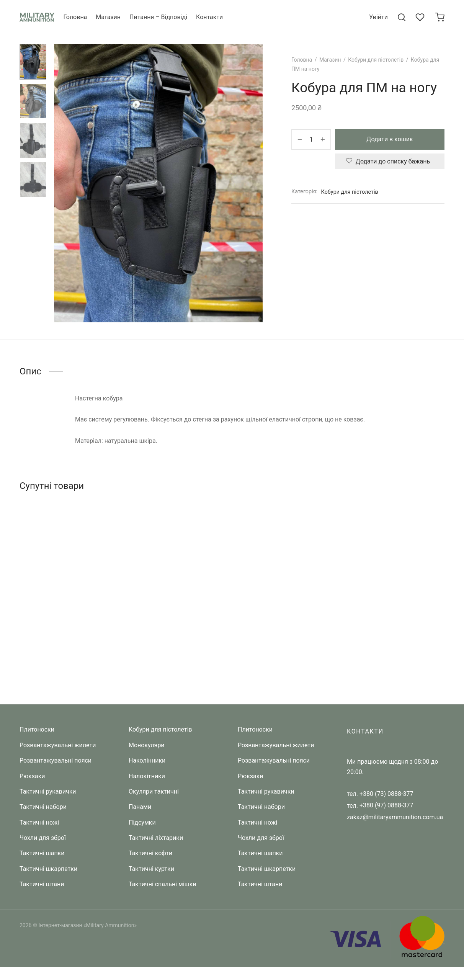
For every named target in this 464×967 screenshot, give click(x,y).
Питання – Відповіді (158, 17)
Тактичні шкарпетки (48, 868)
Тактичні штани (42, 884)
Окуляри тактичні (154, 791)
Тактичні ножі (39, 822)
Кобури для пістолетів (376, 60)
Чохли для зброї (43, 837)
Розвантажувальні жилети (58, 745)
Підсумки (142, 822)
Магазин (108, 17)
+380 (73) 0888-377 (386, 793)
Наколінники (147, 760)
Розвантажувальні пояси (55, 760)
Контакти (209, 17)
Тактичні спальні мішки (162, 884)
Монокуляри (147, 745)
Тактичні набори (43, 806)
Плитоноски (37, 729)
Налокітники (147, 776)
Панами (140, 806)
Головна (75, 17)
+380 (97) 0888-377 (386, 805)
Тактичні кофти (150, 853)
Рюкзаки (32, 776)
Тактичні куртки (151, 868)
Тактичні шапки (42, 853)
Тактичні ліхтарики (156, 837)
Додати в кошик (389, 139)
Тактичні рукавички (48, 791)
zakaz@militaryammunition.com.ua (395, 817)
